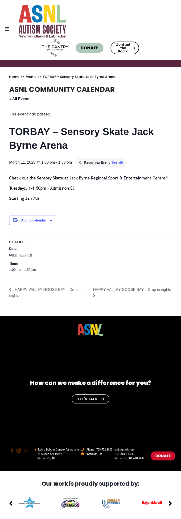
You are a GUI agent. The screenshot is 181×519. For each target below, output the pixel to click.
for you (137, 383)
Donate (90, 48)
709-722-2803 (104, 449)
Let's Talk (91, 398)
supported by (118, 484)
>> (22, 76)
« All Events (19, 99)
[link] (117, 178)
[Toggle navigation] (5, 30)
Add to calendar (33, 220)
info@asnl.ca (94, 454)
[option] (30, 503)
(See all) (117, 162)
